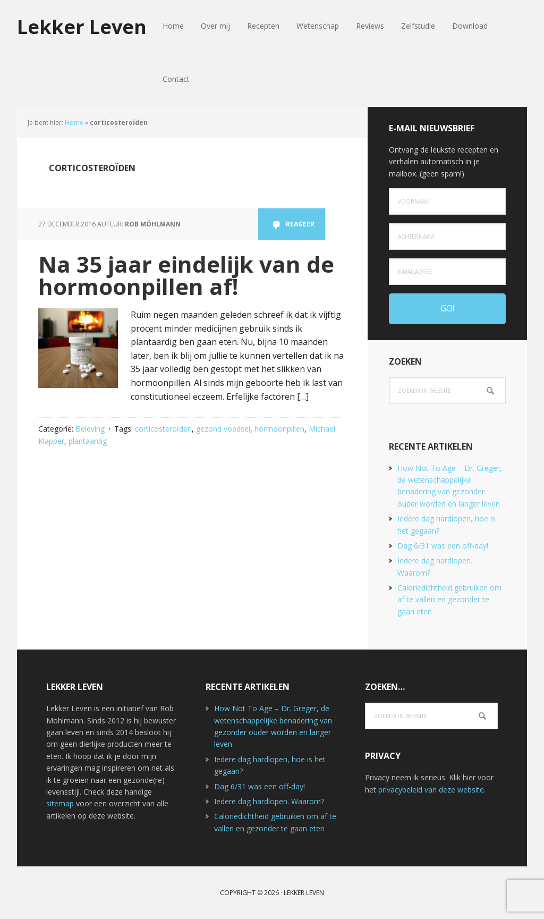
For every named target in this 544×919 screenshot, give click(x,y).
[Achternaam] (447, 236)
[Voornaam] (447, 201)
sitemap (60, 803)
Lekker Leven (82, 26)
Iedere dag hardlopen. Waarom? (269, 801)
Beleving (90, 429)
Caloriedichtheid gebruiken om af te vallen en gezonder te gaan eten (449, 600)
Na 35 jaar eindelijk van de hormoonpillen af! (186, 275)
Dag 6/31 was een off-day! (442, 546)
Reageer (300, 224)
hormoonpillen (279, 429)
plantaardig (88, 441)
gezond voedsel (223, 429)
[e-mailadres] (447, 271)
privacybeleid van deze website (431, 790)
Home (74, 122)
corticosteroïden (163, 429)
